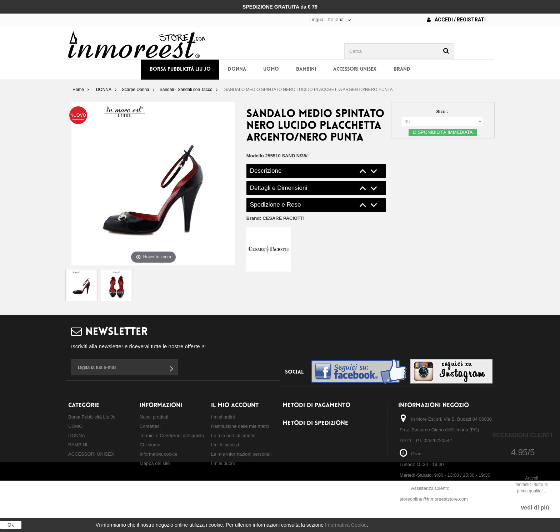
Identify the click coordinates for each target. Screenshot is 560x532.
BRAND (402, 69)
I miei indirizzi (225, 444)
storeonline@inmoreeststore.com (434, 499)
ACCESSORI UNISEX (354, 69)
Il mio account (235, 405)
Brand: (275, 218)
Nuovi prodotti (154, 417)
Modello (255, 155)
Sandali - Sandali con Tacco (186, 89)
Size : (443, 111)
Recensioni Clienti (522, 435)
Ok (11, 525)
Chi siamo (150, 444)
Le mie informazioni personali (241, 454)
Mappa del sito (155, 463)
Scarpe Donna (135, 89)
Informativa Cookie (346, 525)
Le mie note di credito (233, 435)
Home (78, 89)
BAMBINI (306, 69)
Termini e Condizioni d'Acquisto (172, 435)
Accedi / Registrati (456, 19)
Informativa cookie (159, 454)
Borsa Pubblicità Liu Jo (180, 69)
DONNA (237, 69)
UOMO (271, 69)
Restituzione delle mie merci (240, 426)
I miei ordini (223, 417)
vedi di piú (535, 508)
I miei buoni (223, 463)
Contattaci (150, 426)
